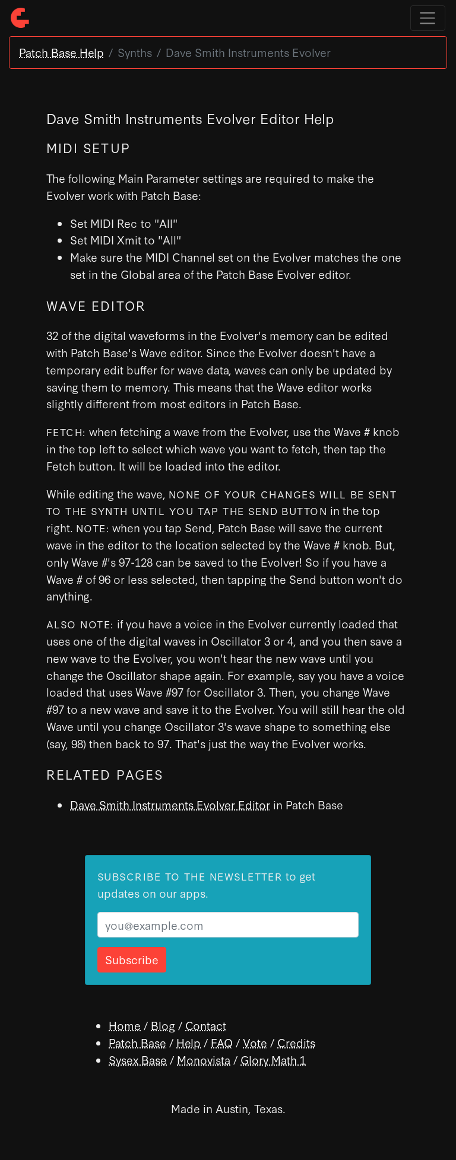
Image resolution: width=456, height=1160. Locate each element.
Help (188, 1042)
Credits (296, 1042)
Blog (163, 1025)
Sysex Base (138, 1059)
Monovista (203, 1059)
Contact (205, 1025)
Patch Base (137, 1042)
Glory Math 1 (273, 1059)
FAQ (222, 1042)
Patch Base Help (61, 52)
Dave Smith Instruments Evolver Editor (170, 804)
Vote (255, 1042)
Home (125, 1025)
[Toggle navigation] (427, 18)
